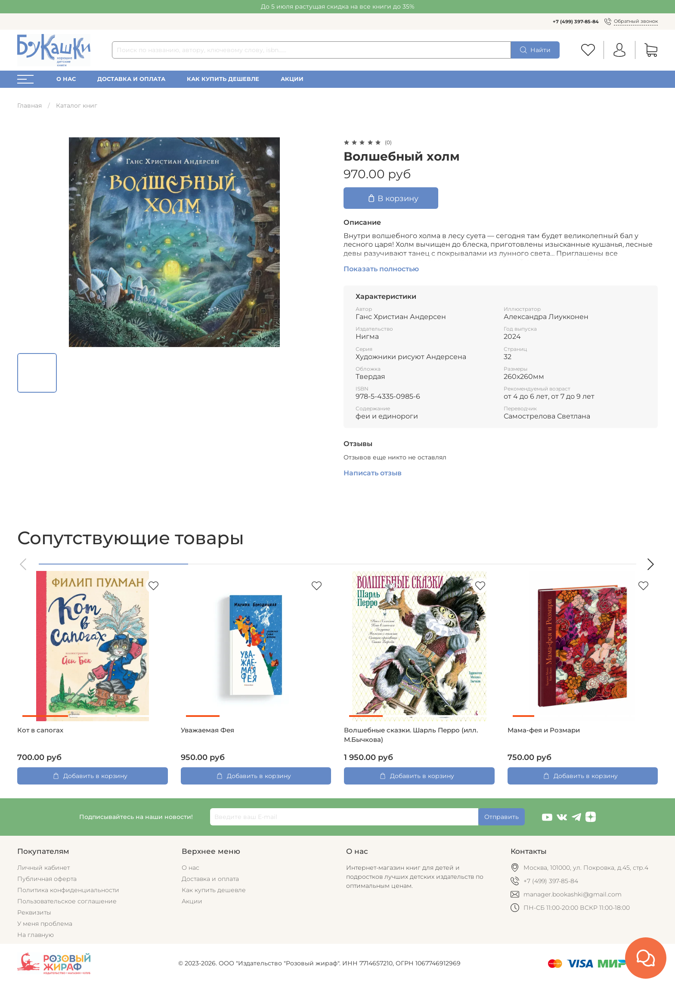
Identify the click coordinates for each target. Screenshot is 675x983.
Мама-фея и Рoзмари (544, 730)
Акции (292, 79)
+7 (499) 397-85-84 (576, 22)
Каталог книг (76, 105)
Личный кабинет (43, 867)
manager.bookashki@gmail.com (572, 894)
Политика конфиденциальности (68, 890)
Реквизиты (34, 912)
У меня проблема (44, 923)
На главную (35, 935)
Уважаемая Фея (207, 730)
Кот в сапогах (40, 730)
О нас (66, 79)
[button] (23, 564)
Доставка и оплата (131, 79)
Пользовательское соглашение (67, 901)
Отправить (501, 817)
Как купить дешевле (223, 79)
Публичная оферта (47, 879)
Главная (29, 105)
